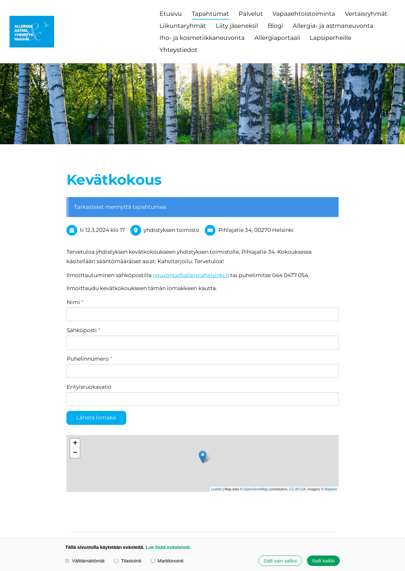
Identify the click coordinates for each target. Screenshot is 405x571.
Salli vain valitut (280, 560)
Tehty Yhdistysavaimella (316, 520)
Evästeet (299, 508)
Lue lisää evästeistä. (168, 547)
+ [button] (75, 404)
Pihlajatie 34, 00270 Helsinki (256, 230)
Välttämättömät (84, 560)
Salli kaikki (323, 560)
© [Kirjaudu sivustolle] (69, 511)
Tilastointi (127, 560)
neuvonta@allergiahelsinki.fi (191, 275)
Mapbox (331, 450)
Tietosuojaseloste (256, 508)
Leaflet (216, 450)
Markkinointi (167, 560)
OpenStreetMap (256, 450)
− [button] (75, 413)
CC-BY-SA (297, 450)
